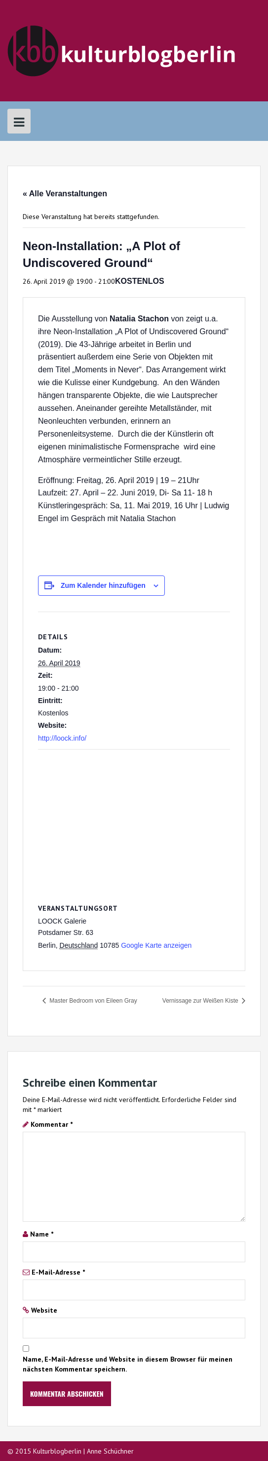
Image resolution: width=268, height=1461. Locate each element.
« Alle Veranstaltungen (65, 193)
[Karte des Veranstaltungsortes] (134, 821)
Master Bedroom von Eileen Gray (92, 1000)
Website (44, 1310)
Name (41, 1234)
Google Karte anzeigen (156, 945)
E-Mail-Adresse (58, 1272)
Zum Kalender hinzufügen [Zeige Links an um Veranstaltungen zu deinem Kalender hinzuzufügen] (103, 585)
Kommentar (52, 1124)
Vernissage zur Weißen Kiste (201, 1000)
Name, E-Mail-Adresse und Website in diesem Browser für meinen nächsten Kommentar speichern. (127, 1364)
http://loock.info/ (62, 738)
